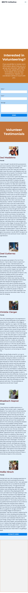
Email (2, 95)
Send (14, 115)
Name (2, 89)
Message (3, 102)
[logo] (9, 2)
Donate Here (13, 534)
